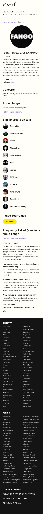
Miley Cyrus (26, 326)
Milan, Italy (26, 444)
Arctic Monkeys (27, 354)
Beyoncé (5, 365)
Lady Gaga (6, 351)
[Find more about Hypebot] (21, 4)
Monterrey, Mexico (8, 471)
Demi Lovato (27, 370)
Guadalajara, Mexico (9, 469)
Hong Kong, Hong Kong (30, 466)
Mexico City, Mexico (9, 466)
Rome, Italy (26, 449)
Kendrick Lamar (7, 395)
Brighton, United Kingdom (31, 422)
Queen (5, 406)
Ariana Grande (7, 384)
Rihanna (5, 370)
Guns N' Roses (27, 368)
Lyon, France (9, 222)
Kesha (25, 387)
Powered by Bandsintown (19, 494)
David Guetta (27, 359)
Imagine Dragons (8, 381)
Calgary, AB (6, 438)
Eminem (5, 329)
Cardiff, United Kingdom (10, 474)
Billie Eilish (6, 392)
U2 (3, 368)
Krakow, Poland (27, 452)
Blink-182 (26, 376)
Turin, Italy (26, 447)
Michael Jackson (8, 389)
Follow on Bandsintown (13, 112)
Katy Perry (6, 337)
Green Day (6, 379)
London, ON (6, 444)
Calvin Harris (27, 406)
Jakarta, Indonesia (28, 474)
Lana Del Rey (27, 346)
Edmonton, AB (7, 463)
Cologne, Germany (29, 430)
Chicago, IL (6, 422)
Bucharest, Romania (29, 455)
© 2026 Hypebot (12, 489)
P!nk (4, 387)
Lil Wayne (6, 403)
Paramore (6, 400)
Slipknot (25, 403)
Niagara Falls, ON (8, 458)
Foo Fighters (27, 337)
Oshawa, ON (7, 447)
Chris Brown (26, 332)
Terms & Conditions (15, 499)
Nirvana (25, 343)
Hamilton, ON (7, 436)
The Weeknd (7, 376)
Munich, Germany (28, 436)
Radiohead (26, 384)
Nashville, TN (7, 427)
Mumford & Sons (28, 362)
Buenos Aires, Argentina (30, 480)
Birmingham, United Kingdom (31, 416)
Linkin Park (6, 354)
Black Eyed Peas (28, 389)
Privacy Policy (12, 503)
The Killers (26, 373)
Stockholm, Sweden (29, 458)
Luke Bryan (26, 379)
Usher (4, 398)
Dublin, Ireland (27, 441)
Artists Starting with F (10, 22)
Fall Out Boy (27, 365)
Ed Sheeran (6, 346)
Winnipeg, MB (7, 433)
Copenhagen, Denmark (30, 427)
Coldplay (5, 340)
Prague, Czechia (28, 425)
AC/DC (25, 348)
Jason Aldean (27, 400)
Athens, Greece (27, 438)
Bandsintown (28, 93)
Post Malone (27, 340)
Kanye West (26, 335)
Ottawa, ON (6, 449)
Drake (4, 335)
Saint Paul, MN (7, 425)
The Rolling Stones (29, 392)
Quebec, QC (6, 441)
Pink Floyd (26, 357)
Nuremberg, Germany (29, 433)
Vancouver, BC (7, 455)
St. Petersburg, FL (8, 430)
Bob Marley (26, 395)
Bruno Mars (6, 332)
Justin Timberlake (28, 329)
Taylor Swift (6, 326)
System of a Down (28, 351)
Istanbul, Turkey (28, 463)
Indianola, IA (6, 419)
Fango (21, 22)
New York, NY (7, 416)
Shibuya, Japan (27, 469)
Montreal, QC (7, 460)
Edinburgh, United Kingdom (11, 480)
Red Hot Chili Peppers (9, 357)
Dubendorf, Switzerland (30, 460)
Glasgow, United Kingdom (31, 419)
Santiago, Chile (27, 482)
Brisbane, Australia (28, 477)
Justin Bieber (7, 359)
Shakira (25, 381)
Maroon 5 (6, 343)
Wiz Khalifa (26, 398)
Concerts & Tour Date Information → (16, 239)
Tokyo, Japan (27, 471)
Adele (4, 348)
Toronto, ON (6, 452)
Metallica (5, 373)
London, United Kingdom (10, 477)
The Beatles (6, 362)
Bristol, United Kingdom (10, 482)
